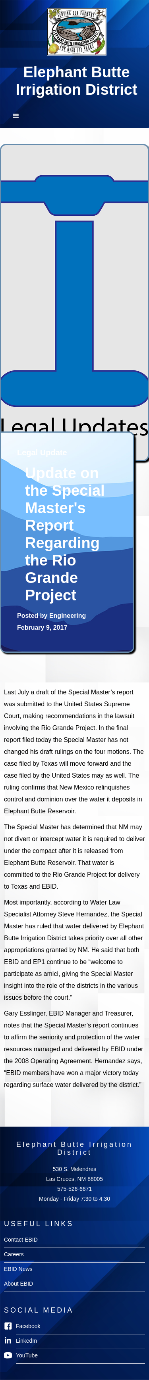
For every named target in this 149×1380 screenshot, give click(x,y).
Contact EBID (21, 1239)
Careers (14, 1254)
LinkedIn (26, 1341)
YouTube (27, 1355)
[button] (74, 116)
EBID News (18, 1269)
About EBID (18, 1283)
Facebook (28, 1326)
